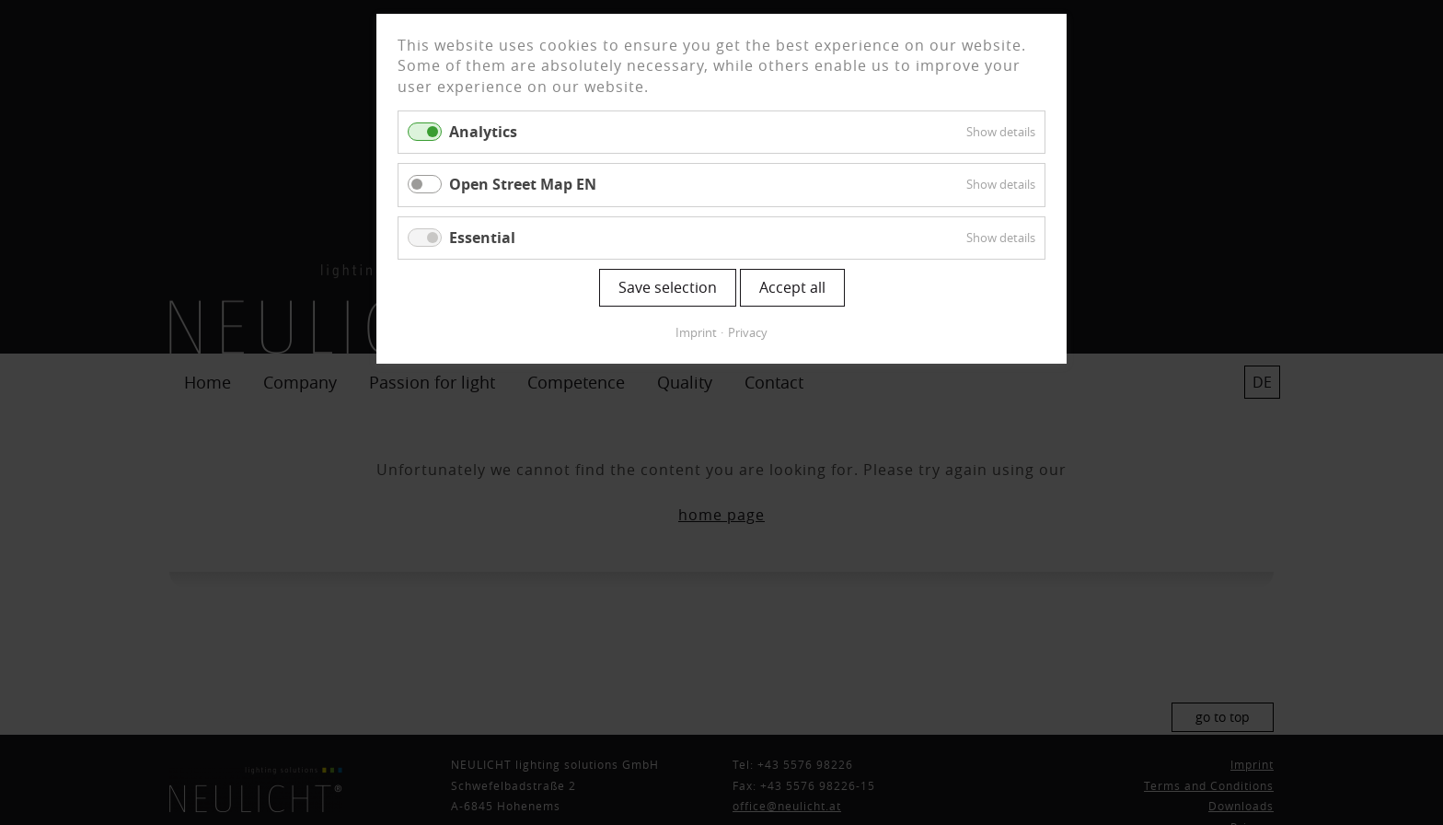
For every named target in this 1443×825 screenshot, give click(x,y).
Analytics (483, 132)
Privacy (748, 332)
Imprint (696, 332)
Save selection (667, 287)
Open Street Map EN (522, 184)
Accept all (792, 287)
